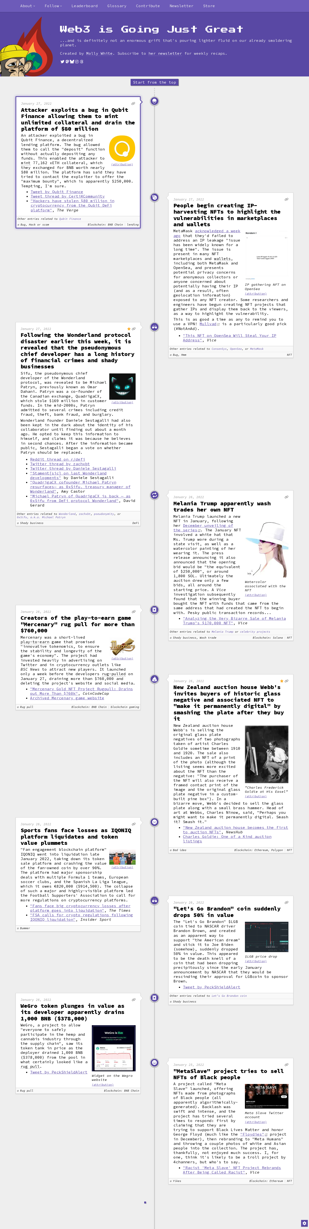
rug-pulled (114, 674)
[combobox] (28, 6)
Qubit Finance (70, 219)
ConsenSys (219, 348)
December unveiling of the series (203, 527)
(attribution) (122, 164)
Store (209, 5)
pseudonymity (104, 514)
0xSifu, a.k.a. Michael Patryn (41, 517)
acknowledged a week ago (206, 233)
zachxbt (85, 514)
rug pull (30, 1066)
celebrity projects (255, 631)
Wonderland (67, 514)
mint (26, 163)
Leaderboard (85, 5)
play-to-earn (35, 642)
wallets (222, 258)
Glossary (117, 5)
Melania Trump (222, 631)
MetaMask (257, 348)
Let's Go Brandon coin (229, 995)
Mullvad (208, 323)
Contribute (148, 5)
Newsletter (181, 5)
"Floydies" (252, 1134)
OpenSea (236, 348)
